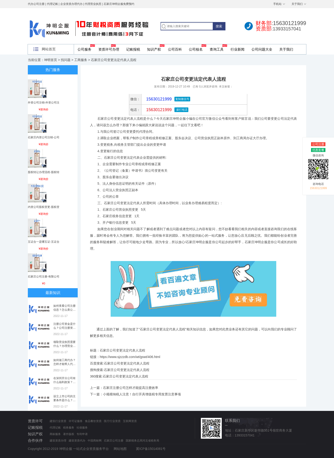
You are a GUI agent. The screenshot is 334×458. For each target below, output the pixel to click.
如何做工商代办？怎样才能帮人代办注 (64, 364)
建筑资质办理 (58, 440)
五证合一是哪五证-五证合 (43, 241)
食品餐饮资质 (93, 421)
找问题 (66, 60)
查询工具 (217, 49)
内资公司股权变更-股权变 (43, 207)
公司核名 (196, 49)
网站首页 (49, 49)
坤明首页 (50, 60)
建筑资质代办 (77, 440)
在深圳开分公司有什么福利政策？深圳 (64, 382)
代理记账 (55, 427)
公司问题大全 (261, 49)
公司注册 (318, 144)
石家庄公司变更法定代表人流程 (126, 363)
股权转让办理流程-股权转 (43, 172)
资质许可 (35, 421)
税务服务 (68, 427)
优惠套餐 (318, 150)
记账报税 (133, 49)
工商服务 (80, 60)
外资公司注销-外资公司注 (43, 102)
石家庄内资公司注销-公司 (43, 137)
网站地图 (120, 449)
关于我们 (297, 4)
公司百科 (175, 49)
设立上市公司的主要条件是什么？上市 (64, 400)
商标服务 (55, 434)
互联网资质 (130, 421)
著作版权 (68, 434)
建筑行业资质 (58, 421)
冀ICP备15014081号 (151, 449)
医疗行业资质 (112, 421)
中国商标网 (95, 440)
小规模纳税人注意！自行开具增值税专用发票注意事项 (142, 394)
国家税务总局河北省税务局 (142, 440)
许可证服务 (76, 421)
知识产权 (154, 49)
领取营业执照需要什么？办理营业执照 (64, 346)
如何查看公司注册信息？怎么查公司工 (64, 309)
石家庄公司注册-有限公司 (43, 276)
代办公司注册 (36, 4)
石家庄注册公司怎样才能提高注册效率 (130, 388)
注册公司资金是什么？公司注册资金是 (64, 327)
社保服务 (82, 427)
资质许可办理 (108, 49)
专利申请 (82, 434)
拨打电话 (181, 109)
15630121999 (158, 109)
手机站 (277, 4)
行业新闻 (237, 49)
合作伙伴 (35, 440)
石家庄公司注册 (113, 440)
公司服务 (84, 49)
